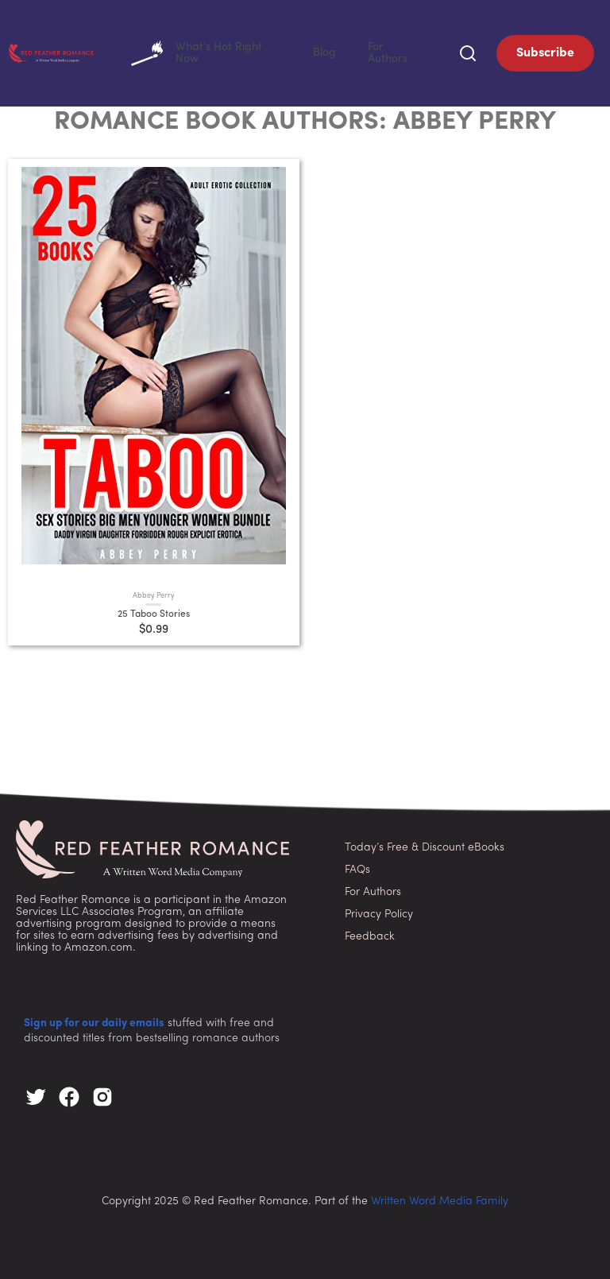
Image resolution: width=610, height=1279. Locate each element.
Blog (356, 51)
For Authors (406, 51)
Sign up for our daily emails (94, 1020)
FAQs (357, 867)
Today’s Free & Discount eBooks (424, 845)
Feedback (370, 934)
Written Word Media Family (439, 1198)
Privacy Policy (379, 911)
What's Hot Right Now (261, 51)
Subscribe (545, 51)
